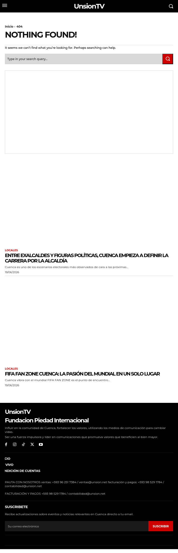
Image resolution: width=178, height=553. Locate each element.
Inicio (9, 26)
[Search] (167, 59)
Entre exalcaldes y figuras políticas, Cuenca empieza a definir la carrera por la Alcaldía (86, 258)
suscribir (161, 526)
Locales (11, 250)
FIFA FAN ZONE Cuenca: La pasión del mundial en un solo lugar (82, 374)
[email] (76, 526)
